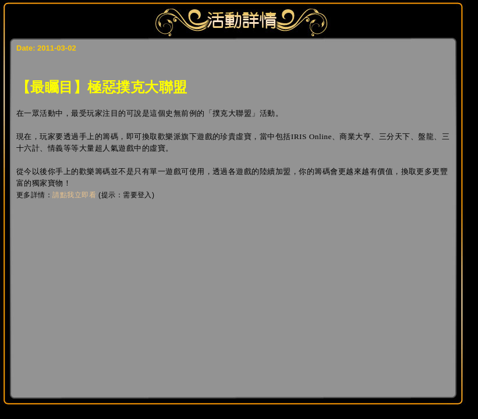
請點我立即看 (74, 195)
